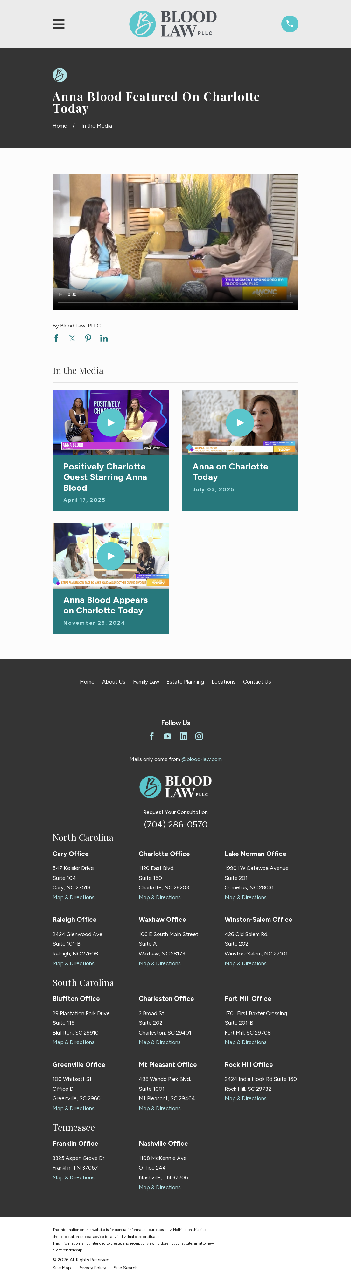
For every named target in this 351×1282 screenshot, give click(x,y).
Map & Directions (74, 897)
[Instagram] (199, 736)
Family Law (146, 681)
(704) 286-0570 (175, 824)
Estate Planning (185, 681)
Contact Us (257, 681)
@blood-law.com (201, 759)
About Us (113, 681)
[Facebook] (152, 736)
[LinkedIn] (183, 736)
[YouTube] (168, 736)
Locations (223, 681)
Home (87, 681)
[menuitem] (62, 1268)
